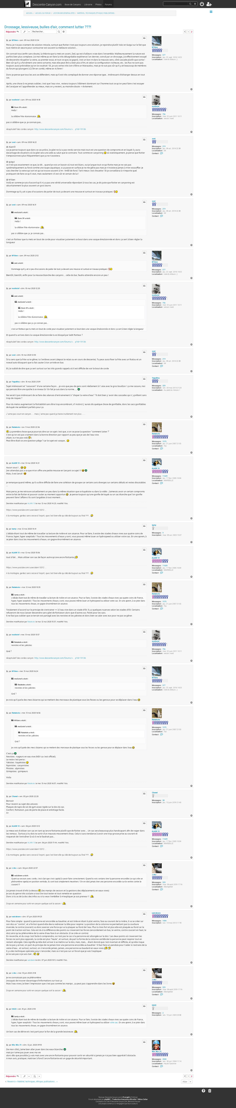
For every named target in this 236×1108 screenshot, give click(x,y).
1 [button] (188, 31)
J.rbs (154, 875)
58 (163, 800)
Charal (154, 793)
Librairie (88, 4)
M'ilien (155, 47)
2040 (164, 1059)
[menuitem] (202, 5)
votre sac (114, 1022)
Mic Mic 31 (156, 1051)
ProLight (126, 1097)
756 (163, 114)
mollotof (155, 106)
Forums (108, 4)
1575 (164, 441)
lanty (154, 525)
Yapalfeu (156, 378)
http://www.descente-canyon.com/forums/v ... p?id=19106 (60, 129)
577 (163, 55)
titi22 (154, 1005)
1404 (164, 921)
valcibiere (156, 913)
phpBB (107, 1099)
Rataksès (156, 434)
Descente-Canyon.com (47, 4)
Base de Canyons (73, 4)
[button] (185, 32)
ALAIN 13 (155, 468)
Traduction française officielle (124, 1099)
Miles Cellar (143, 1099)
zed (153, 139)
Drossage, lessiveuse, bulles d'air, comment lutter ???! (47, 27)
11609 (164, 476)
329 (163, 386)
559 (163, 882)
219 (163, 146)
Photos (98, 4)
